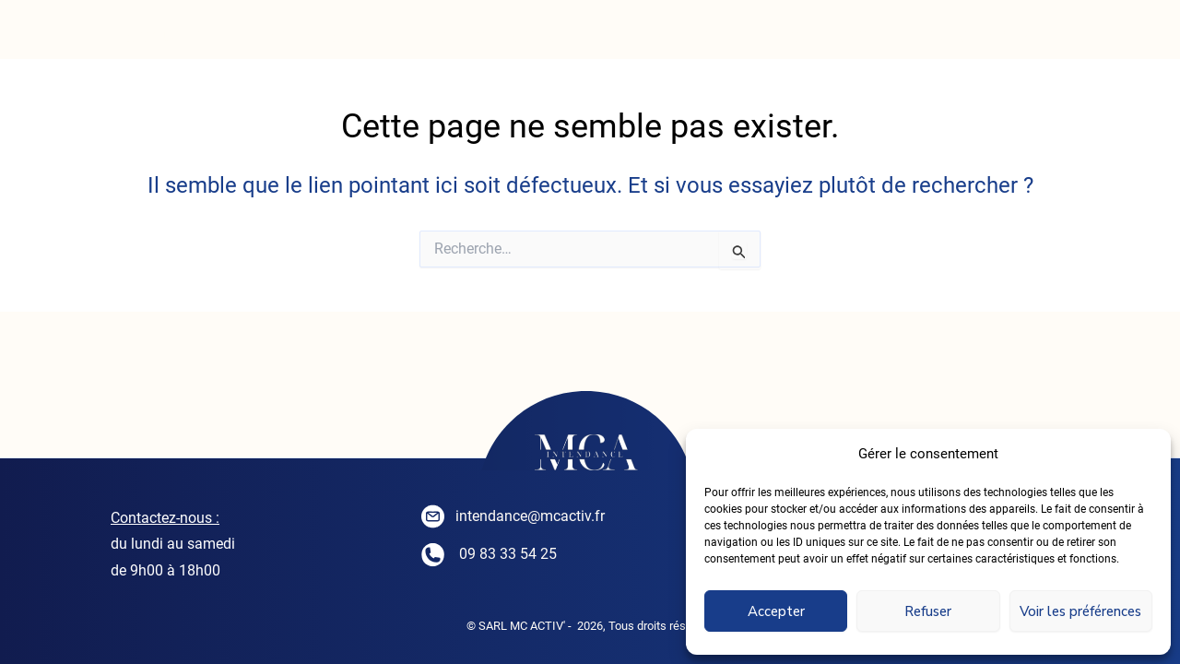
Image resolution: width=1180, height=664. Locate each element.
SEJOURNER (681, 36)
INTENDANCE (322, 36)
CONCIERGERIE (504, 36)
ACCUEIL (165, 36)
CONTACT (832, 36)
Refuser (927, 611)
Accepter (776, 611)
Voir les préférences (1080, 611)
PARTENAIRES (992, 36)
